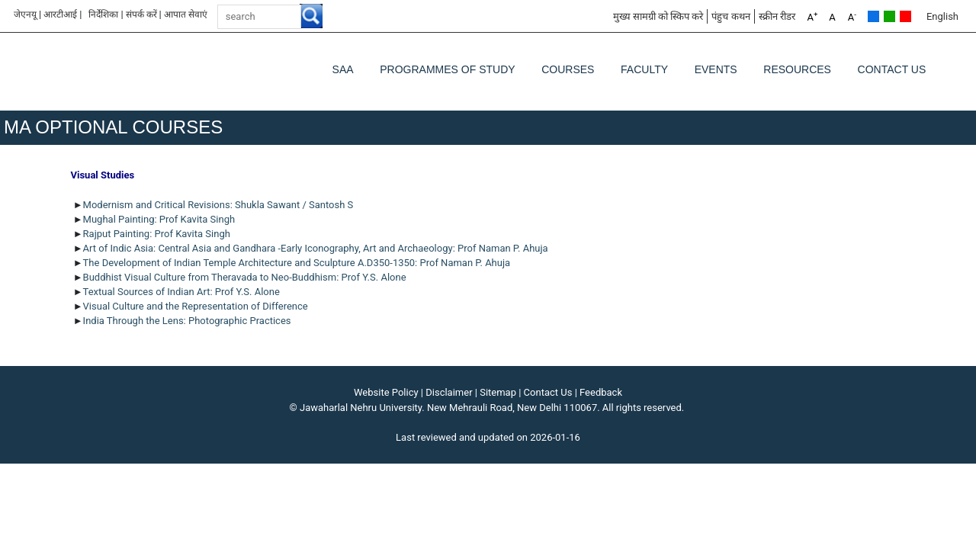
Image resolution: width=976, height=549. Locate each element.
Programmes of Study (447, 69)
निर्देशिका (103, 14)
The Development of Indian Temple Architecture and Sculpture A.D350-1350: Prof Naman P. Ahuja (297, 262)
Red (905, 16)
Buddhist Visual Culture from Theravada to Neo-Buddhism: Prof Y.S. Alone (244, 277)
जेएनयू (25, 14)
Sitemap (498, 392)
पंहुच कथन (730, 16)
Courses (567, 69)
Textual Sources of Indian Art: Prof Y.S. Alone (181, 291)
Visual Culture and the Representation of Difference (195, 306)
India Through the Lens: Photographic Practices (187, 320)
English (942, 16)
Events (716, 69)
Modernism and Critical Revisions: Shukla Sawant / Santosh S (219, 204)
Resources (797, 69)
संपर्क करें (141, 14)
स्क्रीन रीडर (777, 16)
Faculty (644, 69)
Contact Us (892, 69)
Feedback (601, 392)
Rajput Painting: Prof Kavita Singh (156, 233)
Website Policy (386, 392)
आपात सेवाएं (185, 14)
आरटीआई (60, 14)
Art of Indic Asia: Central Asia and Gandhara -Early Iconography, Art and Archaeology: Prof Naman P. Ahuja (317, 248)
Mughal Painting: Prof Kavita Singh (159, 219)
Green (889, 16)
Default (873, 16)
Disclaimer (448, 392)
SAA (343, 69)
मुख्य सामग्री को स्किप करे (658, 16)
